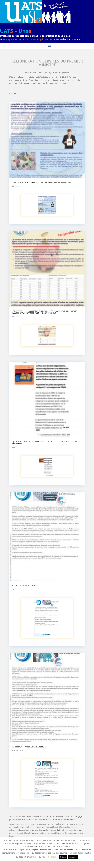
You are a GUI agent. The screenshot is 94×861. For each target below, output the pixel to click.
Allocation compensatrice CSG (27, 586)
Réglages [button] (52, 857)
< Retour (12, 93)
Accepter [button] (73, 857)
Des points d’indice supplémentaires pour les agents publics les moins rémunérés (46, 443)
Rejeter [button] (63, 857)
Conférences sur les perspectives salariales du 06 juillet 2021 (42, 182)
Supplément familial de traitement (29, 747)
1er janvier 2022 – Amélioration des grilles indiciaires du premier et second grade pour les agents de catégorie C (44, 312)
